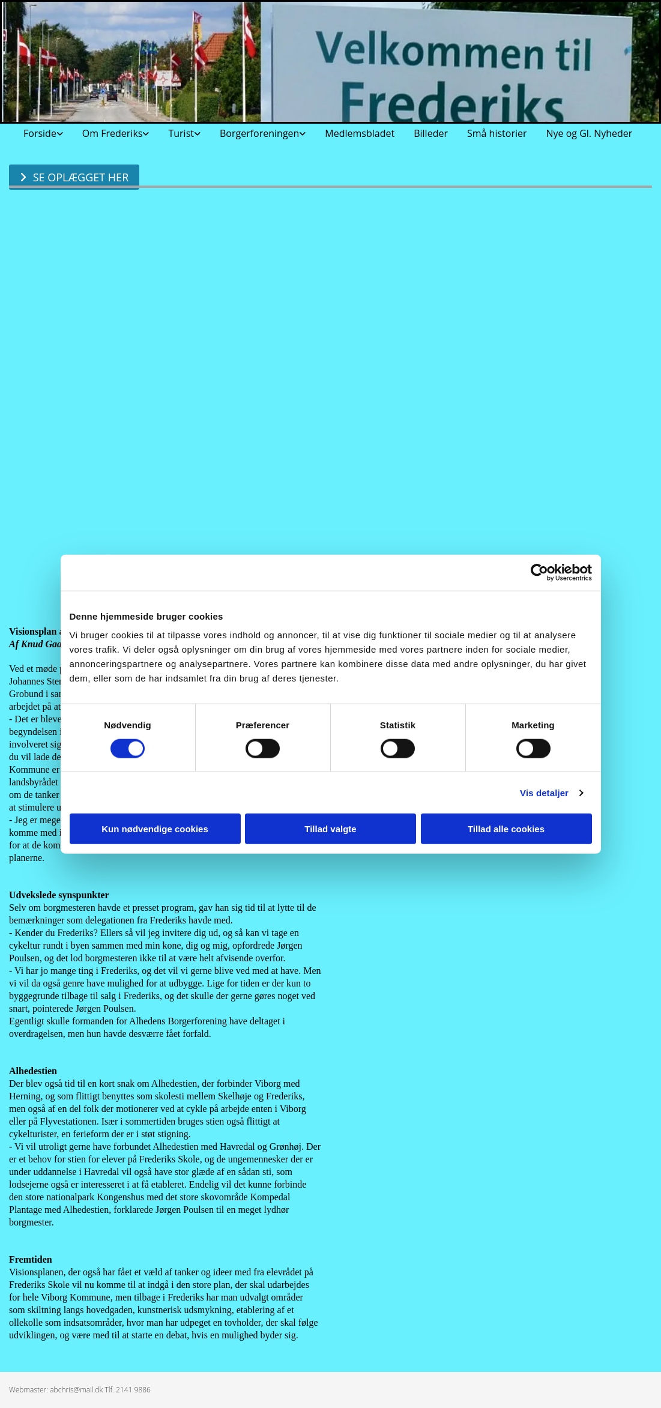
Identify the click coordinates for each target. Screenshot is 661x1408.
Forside (39, 133)
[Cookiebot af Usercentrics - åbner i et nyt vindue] (539, 572)
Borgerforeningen (259, 133)
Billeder (431, 133)
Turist (181, 133)
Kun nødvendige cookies (154, 829)
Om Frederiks (112, 133)
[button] (74, 177)
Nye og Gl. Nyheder (589, 133)
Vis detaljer (544, 792)
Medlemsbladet (359, 133)
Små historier (497, 133)
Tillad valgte (330, 829)
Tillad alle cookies (506, 829)
